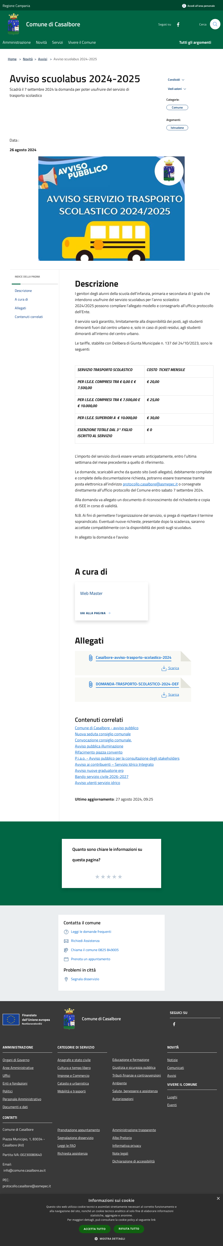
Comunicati (175, 1067)
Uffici (6, 1075)
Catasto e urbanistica (73, 1083)
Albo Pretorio (122, 1137)
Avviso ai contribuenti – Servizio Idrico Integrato (114, 764)
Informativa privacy (126, 1145)
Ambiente (119, 1083)
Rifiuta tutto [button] (129, 1229)
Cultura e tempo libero (74, 1067)
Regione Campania (16, 5)
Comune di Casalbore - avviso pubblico (107, 728)
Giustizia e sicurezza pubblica (133, 1067)
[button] (111, 1238)
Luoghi (172, 1097)
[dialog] (111, 1220)
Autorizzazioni (122, 1098)
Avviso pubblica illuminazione (99, 746)
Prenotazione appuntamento (78, 1129)
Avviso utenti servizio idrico (97, 783)
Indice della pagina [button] (27, 276)
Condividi (177, 79)
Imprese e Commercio (73, 1075)
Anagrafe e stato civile (74, 1059)
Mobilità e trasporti (71, 1091)
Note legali (120, 1153)
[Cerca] (215, 24)
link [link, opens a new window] (153, 1220)
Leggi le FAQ (66, 1145)
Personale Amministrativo (22, 1099)
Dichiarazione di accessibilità (133, 1161)
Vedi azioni (178, 89)
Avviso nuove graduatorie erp (99, 770)
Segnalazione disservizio (75, 1137)
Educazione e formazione (130, 1059)
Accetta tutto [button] (95, 1229)
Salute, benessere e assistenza (135, 1091)
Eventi (172, 1104)
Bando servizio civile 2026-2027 (101, 776)
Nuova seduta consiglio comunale (103, 734)
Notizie (172, 1059)
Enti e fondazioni (15, 1083)
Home (12, 59)
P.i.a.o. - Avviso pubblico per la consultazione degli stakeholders (127, 758)
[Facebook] (176, 24)
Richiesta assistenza (72, 1153)
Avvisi (42, 59)
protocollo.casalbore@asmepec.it (150, 484)
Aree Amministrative (18, 1067)
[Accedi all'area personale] (198, 6)
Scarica (169, 668)
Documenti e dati (15, 1106)
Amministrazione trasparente (134, 1129)
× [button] (218, 1198)
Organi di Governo (16, 1059)
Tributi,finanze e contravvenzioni (136, 1075)
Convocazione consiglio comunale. (103, 740)
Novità (28, 59)
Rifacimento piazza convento (99, 752)
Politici (8, 1091)
